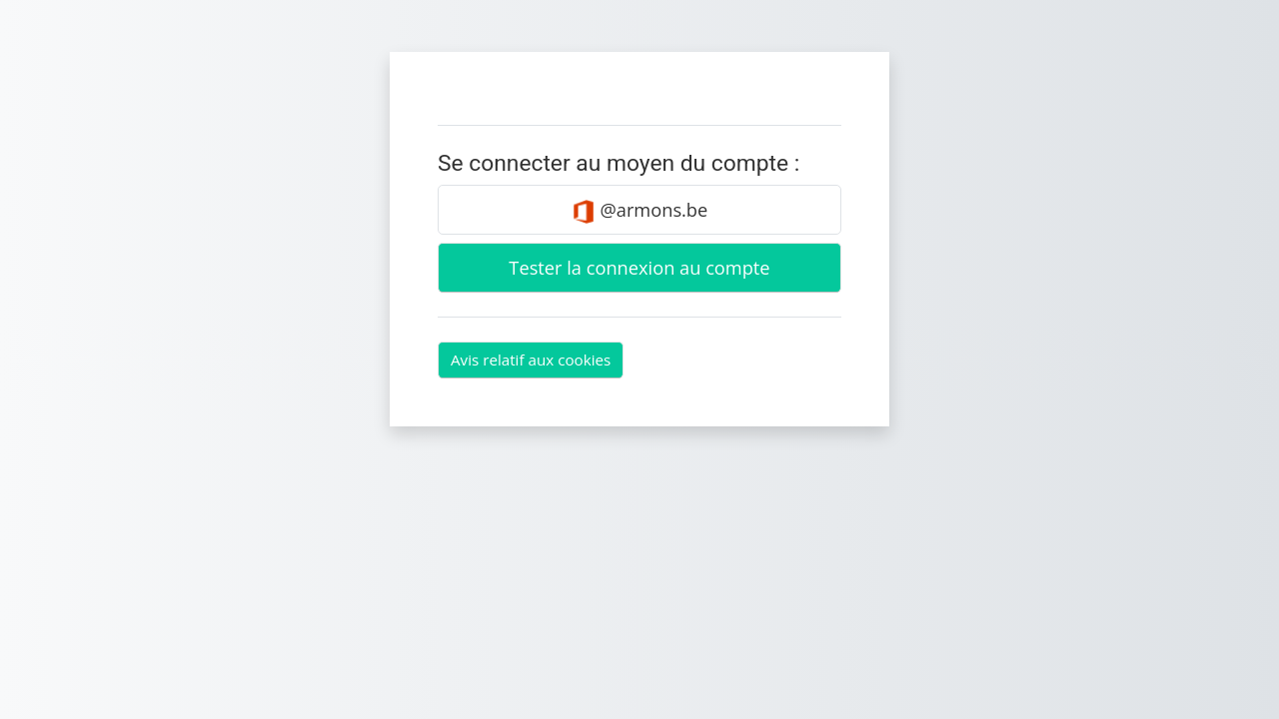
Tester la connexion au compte (639, 268)
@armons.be (640, 211)
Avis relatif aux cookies (531, 359)
